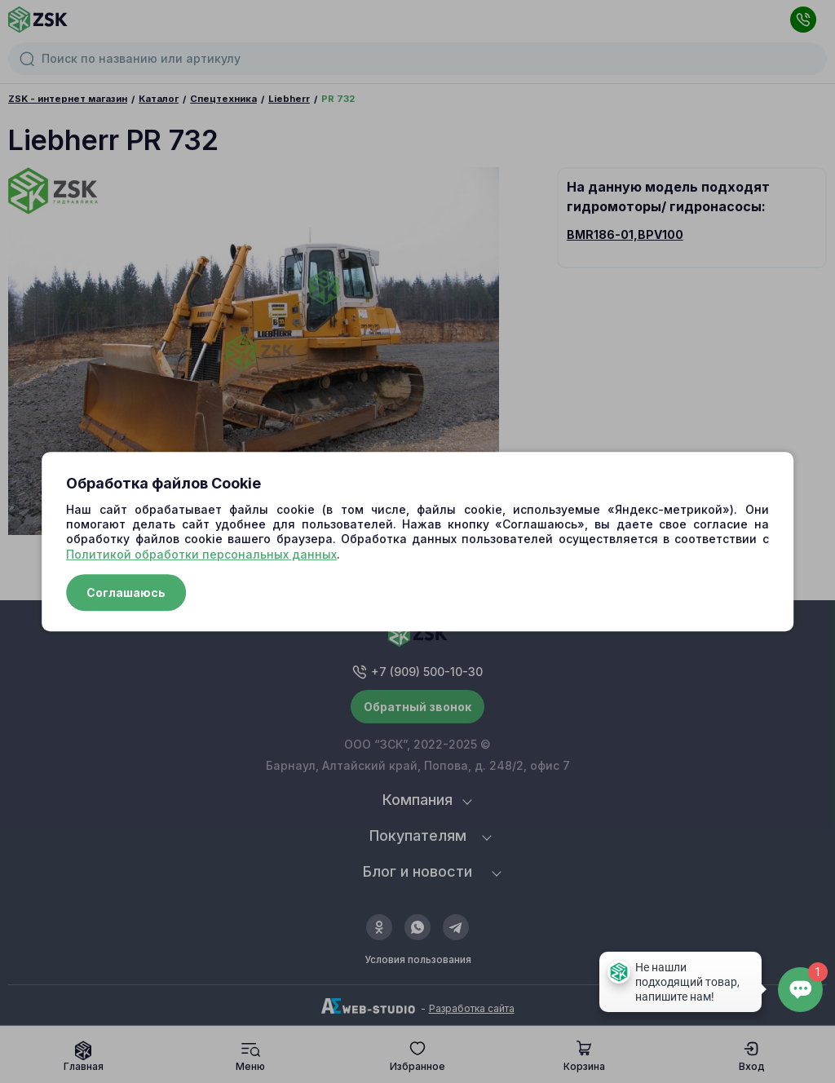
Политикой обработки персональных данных (201, 554)
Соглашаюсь (126, 592)
